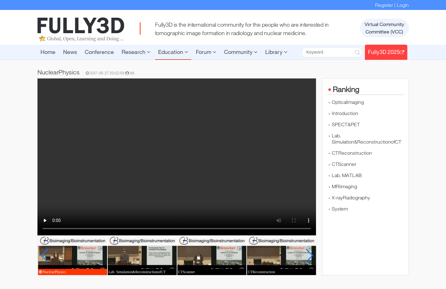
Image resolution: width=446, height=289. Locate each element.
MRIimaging (344, 186)
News (70, 51)
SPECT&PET (346, 124)
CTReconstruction (352, 153)
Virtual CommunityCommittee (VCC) (384, 28)
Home (48, 51)
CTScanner (344, 164)
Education (173, 51)
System (340, 209)
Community (241, 51)
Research (136, 51)
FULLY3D (80, 29)
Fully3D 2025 (386, 51)
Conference (99, 51)
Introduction (345, 113)
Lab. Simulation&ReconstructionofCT (366, 138)
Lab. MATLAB (347, 175)
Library (276, 51)
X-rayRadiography (351, 197)
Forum (206, 51)
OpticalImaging (348, 102)
